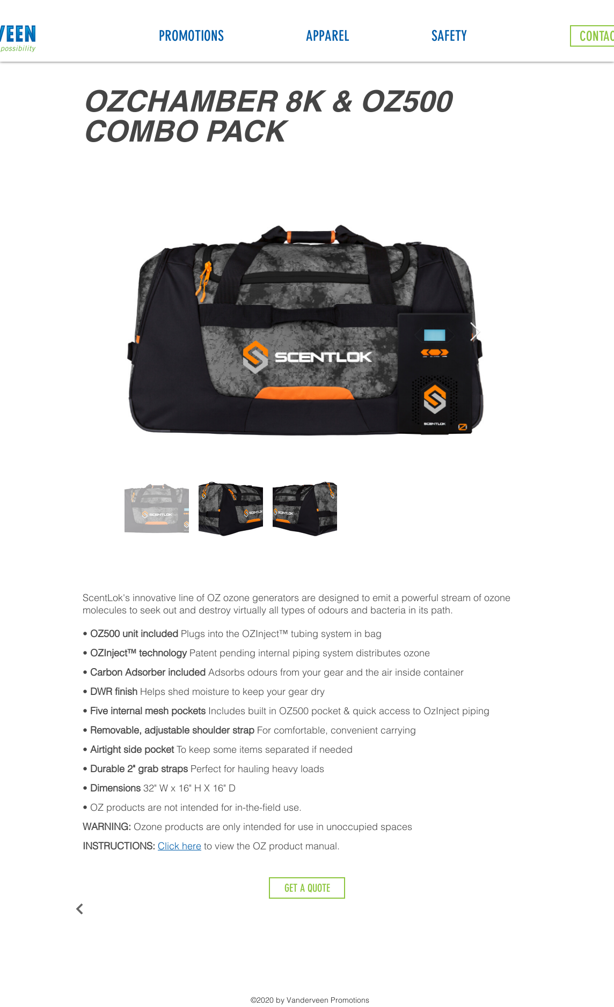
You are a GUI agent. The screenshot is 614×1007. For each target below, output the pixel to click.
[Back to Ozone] (85, 909)
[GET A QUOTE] (307, 888)
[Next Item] (475, 332)
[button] (227, 36)
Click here (179, 846)
